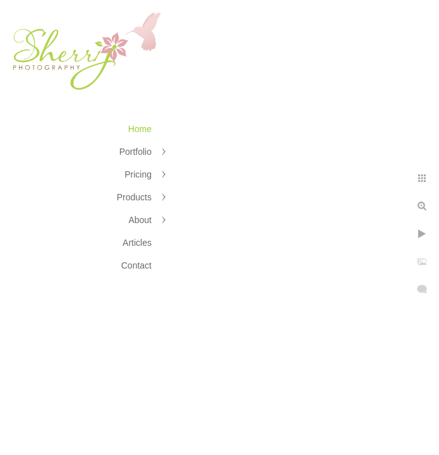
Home (140, 129)
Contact (136, 265)
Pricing (138, 174)
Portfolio (135, 152)
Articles (137, 243)
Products (134, 197)
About (140, 220)
